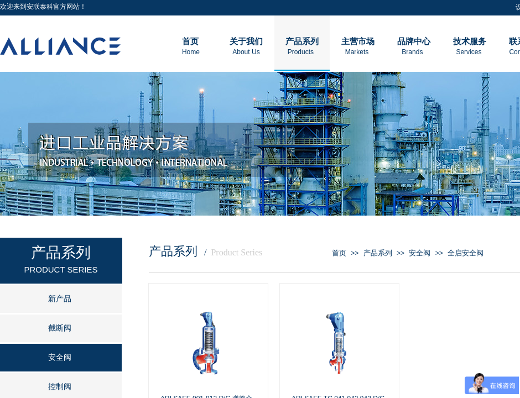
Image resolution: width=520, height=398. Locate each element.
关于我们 (246, 41)
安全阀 (419, 253)
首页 (339, 253)
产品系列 (377, 253)
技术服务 (469, 41)
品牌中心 (413, 41)
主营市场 (358, 41)
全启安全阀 (465, 253)
